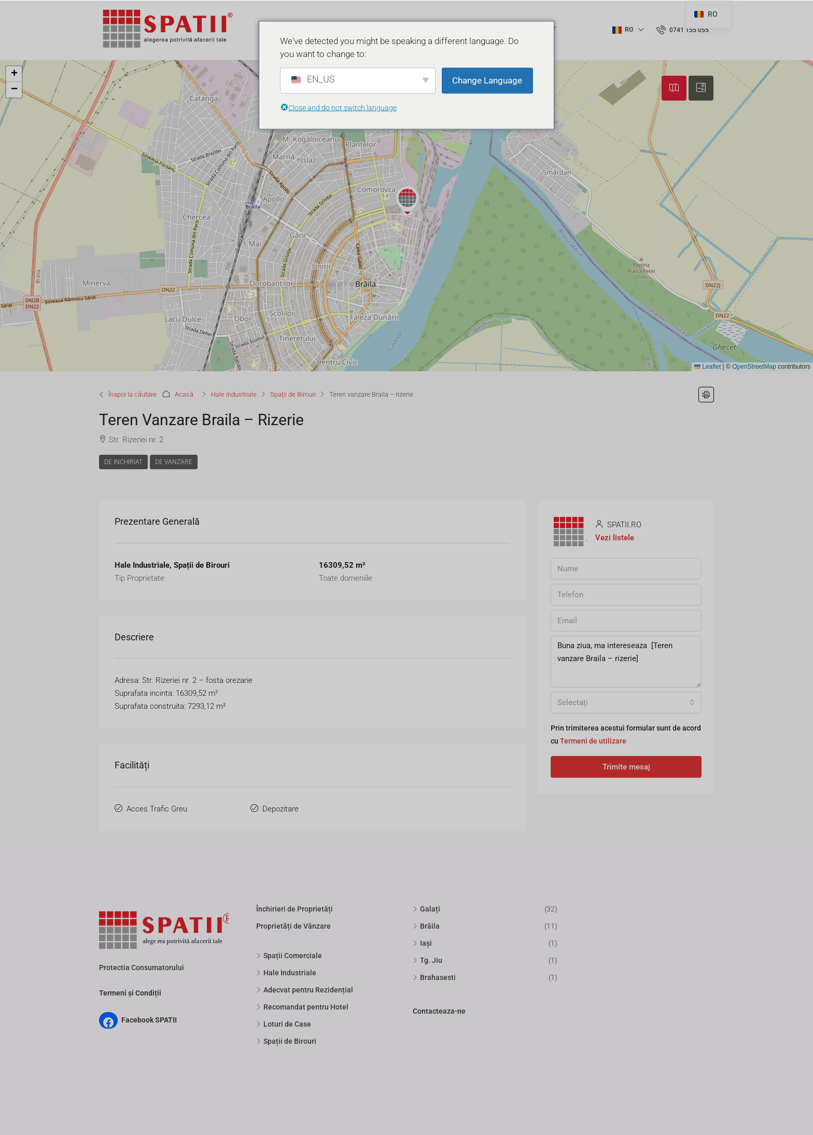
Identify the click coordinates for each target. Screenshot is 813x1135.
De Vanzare (173, 462)
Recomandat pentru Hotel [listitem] (302, 1007)
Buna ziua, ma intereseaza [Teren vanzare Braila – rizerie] (626, 662)
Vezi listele (614, 537)
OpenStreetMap (754, 366)
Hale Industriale (234, 394)
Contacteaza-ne (439, 1011)
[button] (407, 200)
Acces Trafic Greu (157, 809)
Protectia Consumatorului (141, 967)
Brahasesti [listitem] (434, 977)
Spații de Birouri (293, 394)
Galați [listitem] (426, 909)
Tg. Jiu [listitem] (427, 960)
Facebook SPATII (149, 1020)
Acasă (184, 394)
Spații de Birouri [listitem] (286, 1041)
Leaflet (707, 366)
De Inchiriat (123, 462)
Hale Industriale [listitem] (286, 973)
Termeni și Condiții (130, 993)
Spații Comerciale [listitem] (289, 955)
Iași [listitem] (422, 943)
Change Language (487, 80)
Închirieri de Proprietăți (294, 909)
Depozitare (280, 809)
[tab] (674, 88)
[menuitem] (682, 30)
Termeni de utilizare (593, 741)
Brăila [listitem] (426, 926)
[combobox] (626, 702)
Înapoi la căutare (132, 394)
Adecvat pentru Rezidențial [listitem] (304, 990)
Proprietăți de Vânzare (293, 926)
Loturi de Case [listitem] (283, 1024)
